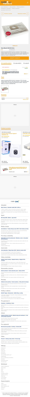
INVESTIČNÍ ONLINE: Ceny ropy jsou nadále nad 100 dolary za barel (12, 277)
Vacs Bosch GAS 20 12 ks (7, 48)
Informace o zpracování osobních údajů (13, 394)
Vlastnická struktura (17, 395)
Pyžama (2, 371)
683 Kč (25, 73)
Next (28, 147)
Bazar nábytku (3, 378)
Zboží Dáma (3, 352)
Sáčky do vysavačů (15, 8)
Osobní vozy (3, 350)
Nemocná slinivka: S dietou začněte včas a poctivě (9, 318)
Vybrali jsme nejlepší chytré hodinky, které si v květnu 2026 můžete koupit (13, 262)
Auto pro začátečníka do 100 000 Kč (7, 357)
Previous (1, 147)
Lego (2, 370)
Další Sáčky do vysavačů (6, 132)
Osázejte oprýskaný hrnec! (5, 245)
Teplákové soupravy (4, 374)
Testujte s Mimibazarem (5, 366)
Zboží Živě (3, 349)
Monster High (3, 367)
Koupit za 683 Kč (15, 58)
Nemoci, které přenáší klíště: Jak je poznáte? (8, 319)
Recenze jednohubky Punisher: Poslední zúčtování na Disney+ (11, 266)
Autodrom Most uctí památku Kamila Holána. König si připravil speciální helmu (14, 254)
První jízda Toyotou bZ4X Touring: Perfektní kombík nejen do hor (11, 253)
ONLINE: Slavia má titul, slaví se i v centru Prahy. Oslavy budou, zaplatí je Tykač (14, 219)
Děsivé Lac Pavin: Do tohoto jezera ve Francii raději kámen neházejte (12, 298)
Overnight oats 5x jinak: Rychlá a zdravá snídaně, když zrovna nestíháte (13, 288)
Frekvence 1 (3, 387)
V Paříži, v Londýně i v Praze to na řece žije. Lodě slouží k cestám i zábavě (13, 209)
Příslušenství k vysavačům (6, 8)
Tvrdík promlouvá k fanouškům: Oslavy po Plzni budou (10, 343)
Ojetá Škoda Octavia (4, 360)
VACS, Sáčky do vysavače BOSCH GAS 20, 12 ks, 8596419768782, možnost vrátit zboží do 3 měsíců (10, 72)
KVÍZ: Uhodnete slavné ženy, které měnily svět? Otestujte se (11, 297)
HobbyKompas (3, 356)
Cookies (22, 394)
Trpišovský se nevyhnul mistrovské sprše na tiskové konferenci (11, 340)
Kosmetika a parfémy (4, 373)
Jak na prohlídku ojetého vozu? (6, 354)
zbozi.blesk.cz (3, 353)
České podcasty (3, 384)
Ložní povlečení (3, 377)
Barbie (2, 369)
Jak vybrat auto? (4, 361)
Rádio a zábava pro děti (5, 386)
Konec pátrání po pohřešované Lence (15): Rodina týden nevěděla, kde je (13, 210)
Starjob (2, 383)
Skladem (26, 68)
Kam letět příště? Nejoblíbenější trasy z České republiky (10, 233)
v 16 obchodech (5, 162)
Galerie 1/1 (15, 45)
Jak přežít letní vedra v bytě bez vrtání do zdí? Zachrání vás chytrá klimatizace (14, 230)
